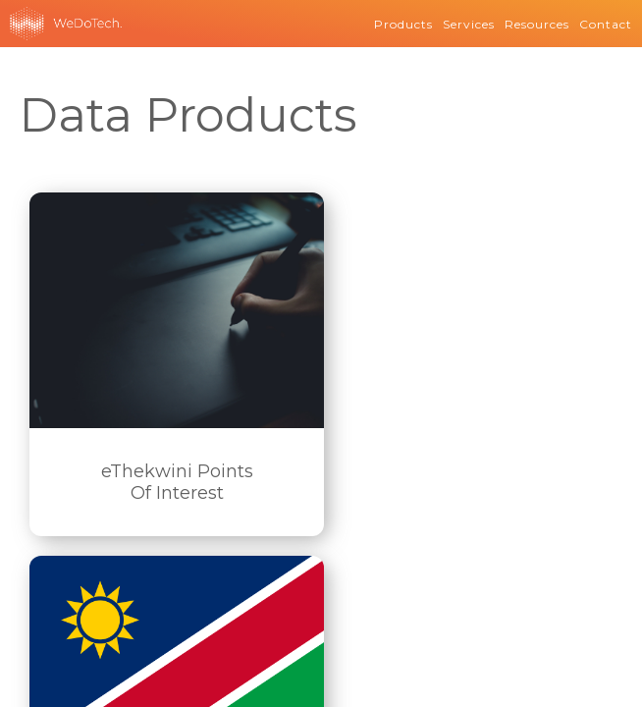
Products (403, 24)
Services (469, 24)
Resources (537, 24)
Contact (605, 24)
